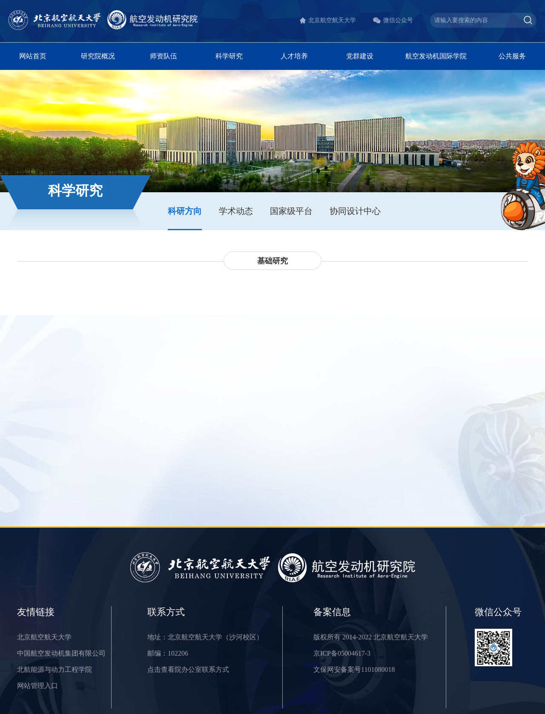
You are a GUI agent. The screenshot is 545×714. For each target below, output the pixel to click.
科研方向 (185, 211)
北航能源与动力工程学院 (54, 669)
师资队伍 (163, 56)
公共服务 (512, 56)
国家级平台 (291, 211)
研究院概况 (98, 56)
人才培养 (294, 56)
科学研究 (229, 56)
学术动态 (236, 211)
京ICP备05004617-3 (341, 653)
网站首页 (32, 56)
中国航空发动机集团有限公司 (61, 653)
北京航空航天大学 (332, 20)
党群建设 (359, 56)
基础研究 (272, 261)
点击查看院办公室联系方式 (188, 669)
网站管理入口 (37, 685)
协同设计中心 (355, 211)
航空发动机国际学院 (436, 56)
